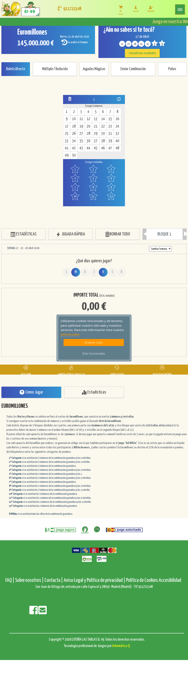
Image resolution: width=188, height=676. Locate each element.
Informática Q (121, 646)
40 (117, 141)
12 (88, 119)
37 (95, 141)
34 (74, 141)
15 (110, 119)
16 (117, 119)
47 (110, 148)
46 (103, 148)
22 (103, 126)
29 (95, 134)
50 (74, 155)
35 (81, 141)
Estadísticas (94, 392)
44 (88, 148)
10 (74, 119)
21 (95, 126)
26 (74, 134)
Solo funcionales (93, 353)
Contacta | (54, 580)
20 (88, 126)
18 (74, 126)
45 (95, 148)
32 (117, 134)
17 (66, 126)
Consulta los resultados (142, 53)
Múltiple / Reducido (55, 69)
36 (88, 141)
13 (95, 119)
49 (66, 155)
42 (74, 148)
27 (81, 134)
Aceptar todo (94, 342)
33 (66, 141)
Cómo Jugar (31, 392)
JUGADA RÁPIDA (70, 234)
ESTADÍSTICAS (23, 234)
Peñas (172, 69)
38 (103, 141)
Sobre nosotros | (29, 580)
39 (110, 141)
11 (81, 119)
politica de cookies (70, 334)
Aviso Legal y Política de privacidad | (95, 580)
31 (110, 134)
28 (88, 134)
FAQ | (10, 580)
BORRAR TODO (117, 234)
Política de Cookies (142, 580)
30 (103, 134)
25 (66, 134)
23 (110, 126)
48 (117, 148)
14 (103, 119)
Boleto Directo (15, 69)
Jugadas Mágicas (93, 69)
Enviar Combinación (133, 69)
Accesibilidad (170, 580)
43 (81, 148)
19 (81, 126)
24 (117, 126)
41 (66, 148)
